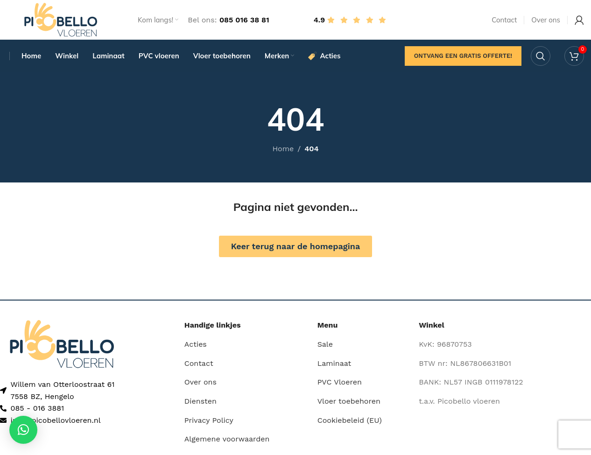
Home (283, 151)
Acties (195, 347)
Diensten (200, 403)
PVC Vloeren (339, 384)
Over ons (200, 384)
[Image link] (61, 346)
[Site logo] (60, 20)
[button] (23, 430)
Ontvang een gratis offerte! (463, 58)
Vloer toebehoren (348, 403)
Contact (198, 366)
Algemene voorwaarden (227, 441)
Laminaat (334, 366)
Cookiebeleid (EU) (349, 422)
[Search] (540, 58)
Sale (325, 347)
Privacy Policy (208, 422)
